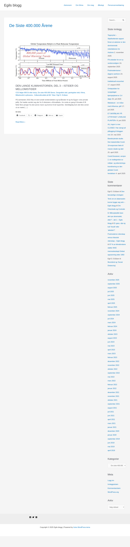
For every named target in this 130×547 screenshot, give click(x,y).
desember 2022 (114, 372)
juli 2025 (111, 302)
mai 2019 (111, 457)
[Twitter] (33, 528)
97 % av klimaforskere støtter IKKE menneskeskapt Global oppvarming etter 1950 (116, 258)
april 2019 (111, 461)
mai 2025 (111, 310)
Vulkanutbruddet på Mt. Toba (46, 95)
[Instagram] (36, 528)
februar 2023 (112, 368)
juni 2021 (111, 426)
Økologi (102, 5)
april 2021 (111, 430)
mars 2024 (112, 333)
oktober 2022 (113, 379)
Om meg (92, 5)
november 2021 (114, 407)
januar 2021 (112, 438)
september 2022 (114, 383)
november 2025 (114, 290)
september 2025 (114, 294)
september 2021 (114, 414)
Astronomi (70, 5)
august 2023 (112, 348)
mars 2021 (112, 434)
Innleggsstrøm (113, 495)
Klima (85, 93)
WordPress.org (113, 503)
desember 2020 (114, 442)
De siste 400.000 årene (47, 93)
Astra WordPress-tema (81, 538)
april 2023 (111, 360)
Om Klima (81, 5)
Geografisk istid (63, 93)
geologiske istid (76, 93)
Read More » (20, 122)
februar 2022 (112, 395)
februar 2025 (112, 317)
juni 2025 (111, 306)
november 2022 (114, 376)
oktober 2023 (113, 345)
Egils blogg (12, 5)
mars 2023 (112, 364)
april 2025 (111, 314)
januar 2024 (112, 341)
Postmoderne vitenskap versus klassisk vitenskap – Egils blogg (117, 244)
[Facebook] (30, 528)
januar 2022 (112, 399)
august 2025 (112, 298)
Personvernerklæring (116, 5)
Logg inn (111, 491)
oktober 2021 (113, 410)
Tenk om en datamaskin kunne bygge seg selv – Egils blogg (117, 209)
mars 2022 (112, 391)
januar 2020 (112, 445)
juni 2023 (111, 352)
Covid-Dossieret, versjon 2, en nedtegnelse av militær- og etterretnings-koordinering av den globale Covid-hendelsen (117, 170)
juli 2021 (111, 422)
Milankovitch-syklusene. (25, 95)
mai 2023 (111, 356)
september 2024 (114, 325)
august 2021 (112, 418)
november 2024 (114, 321)
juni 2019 (111, 453)
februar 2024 (112, 337)
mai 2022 (111, 387)
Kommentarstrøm (114, 499)
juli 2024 (111, 329)
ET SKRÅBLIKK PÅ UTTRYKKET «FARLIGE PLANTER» (116, 117)
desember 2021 (114, 403)
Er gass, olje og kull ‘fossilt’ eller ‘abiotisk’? (116, 233)
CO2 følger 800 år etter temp (27, 93)
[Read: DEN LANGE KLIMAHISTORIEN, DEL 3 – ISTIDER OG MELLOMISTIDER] (53, 62)
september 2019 (114, 449)
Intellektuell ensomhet (116, 81)
